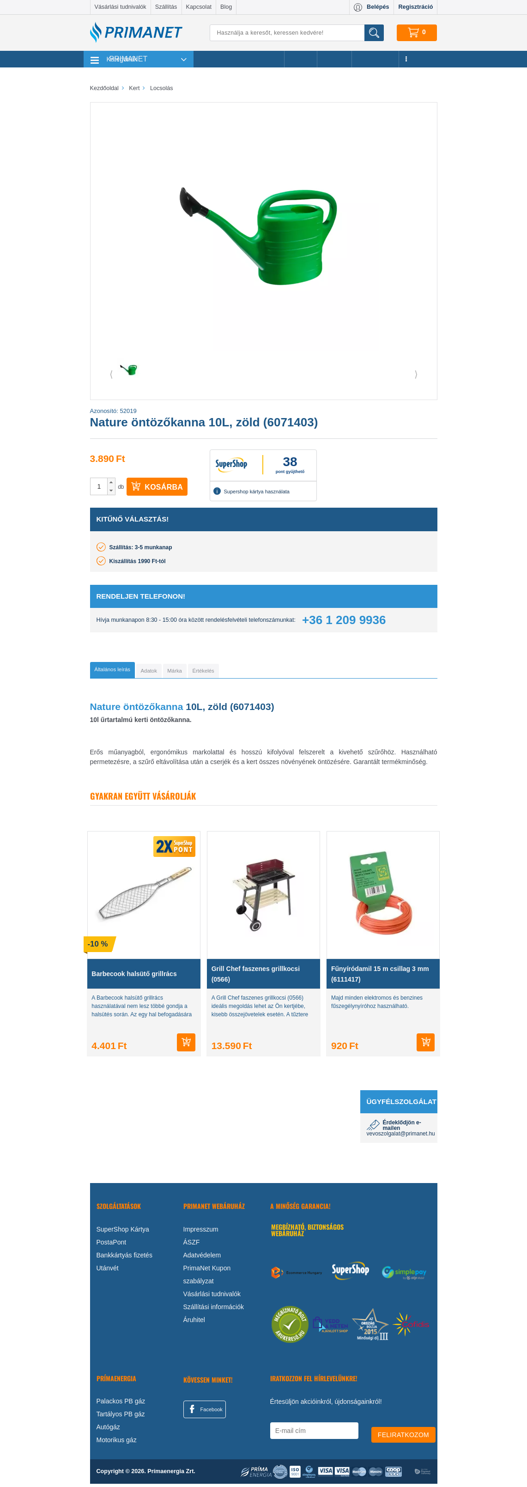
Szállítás (166, 7)
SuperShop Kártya (123, 1232)
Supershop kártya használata (251, 491)
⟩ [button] (416, 374)
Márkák (334, 59)
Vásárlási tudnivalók (120, 7)
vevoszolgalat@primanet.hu (401, 1137)
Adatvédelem (202, 1258)
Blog (226, 7)
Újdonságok (375, 59)
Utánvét (108, 1271)
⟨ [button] (111, 374)
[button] (111, 482)
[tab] (127, 671)
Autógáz (108, 1430)
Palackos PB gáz (121, 1404)
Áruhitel (194, 1322)
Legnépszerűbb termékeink (239, 59)
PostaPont (112, 1245)
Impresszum (200, 1232)
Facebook (205, 1412)
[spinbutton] (99, 486)
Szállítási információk (213, 1309)
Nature (106, 709)
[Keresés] (296, 32)
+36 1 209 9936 (344, 620)
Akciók (300, 59)
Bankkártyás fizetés (124, 1258)
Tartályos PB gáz (121, 1417)
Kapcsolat (199, 7)
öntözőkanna (154, 709)
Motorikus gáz (117, 1443)
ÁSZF (191, 1245)
